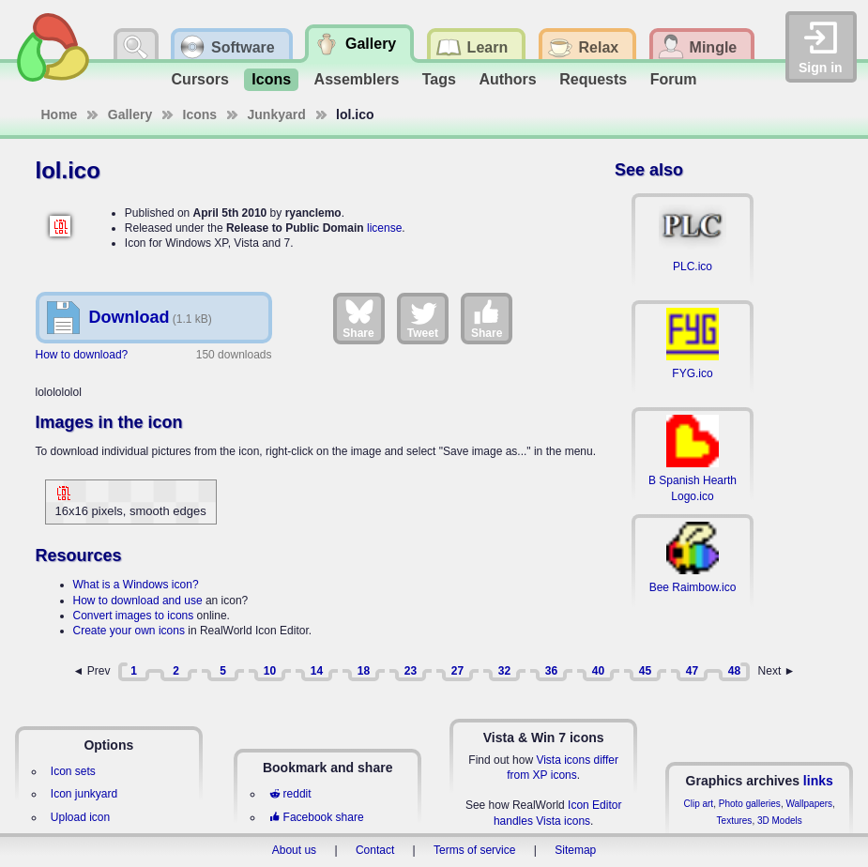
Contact (375, 850)
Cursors (200, 79)
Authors (507, 79)
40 (598, 670)
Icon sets (73, 771)
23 (410, 670)
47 (692, 670)
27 (457, 670)
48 (734, 670)
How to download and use (138, 600)
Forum (673, 79)
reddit (290, 793)
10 (270, 670)
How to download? (82, 354)
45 (645, 670)
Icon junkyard (84, 793)
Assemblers (357, 79)
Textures (735, 820)
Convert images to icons (133, 615)
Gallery (130, 114)
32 (504, 670)
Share (358, 318)
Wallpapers (808, 804)
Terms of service (474, 850)
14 (317, 670)
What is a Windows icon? (136, 584)
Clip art (698, 804)
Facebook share (316, 817)
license (384, 228)
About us (294, 850)
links (818, 780)
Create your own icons (129, 630)
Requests (593, 79)
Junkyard (277, 114)
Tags (439, 79)
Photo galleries (750, 804)
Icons (271, 79)
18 (364, 670)
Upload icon (80, 817)
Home (59, 114)
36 (551, 670)
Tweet (422, 318)
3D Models (779, 820)
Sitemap (575, 850)
